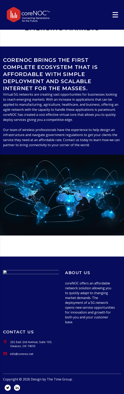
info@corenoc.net (21, 354)
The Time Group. (60, 379)
